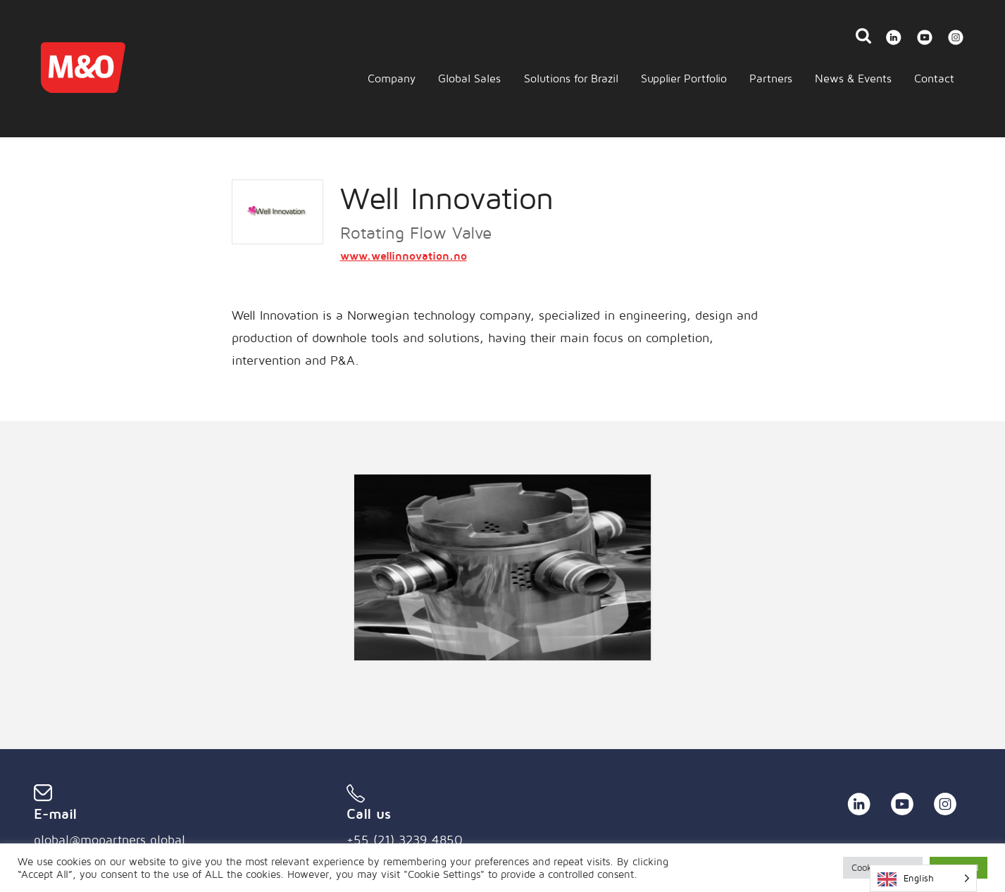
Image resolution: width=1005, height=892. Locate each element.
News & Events (853, 78)
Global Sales (469, 78)
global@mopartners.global (109, 839)
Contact (934, 78)
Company (392, 78)
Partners (770, 78)
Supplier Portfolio (684, 78)
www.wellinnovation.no (403, 255)
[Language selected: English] (923, 878)
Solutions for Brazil (571, 78)
